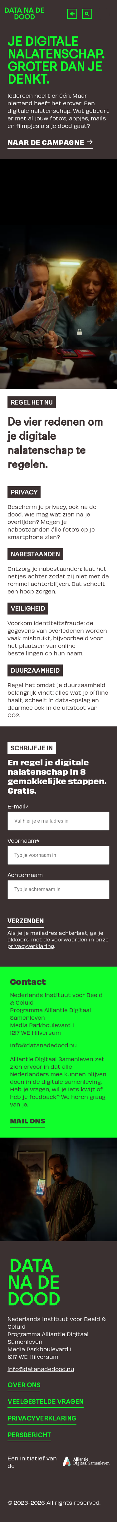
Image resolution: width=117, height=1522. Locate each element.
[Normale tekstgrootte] (87, 14)
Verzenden (25, 921)
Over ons (23, 1384)
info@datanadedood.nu (43, 1045)
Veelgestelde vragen (45, 1401)
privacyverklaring (30, 946)
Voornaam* (23, 840)
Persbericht (29, 1434)
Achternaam (25, 874)
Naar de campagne (45, 141)
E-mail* (18, 806)
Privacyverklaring (41, 1418)
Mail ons (27, 1120)
